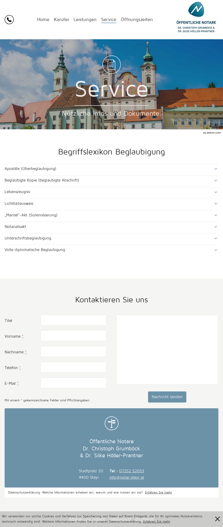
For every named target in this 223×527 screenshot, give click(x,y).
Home (43, 19)
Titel (8, 320)
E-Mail (12, 383)
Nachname (16, 352)
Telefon (13, 368)
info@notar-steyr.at (127, 477)
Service (108, 19)
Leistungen (85, 19)
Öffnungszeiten (137, 19)
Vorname (14, 336)
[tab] (111, 169)
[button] (10, 19)
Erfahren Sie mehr (158, 492)
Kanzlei (61, 19)
